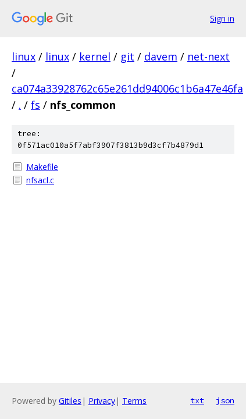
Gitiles (70, 400)
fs (35, 105)
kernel (94, 56)
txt (197, 400)
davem (160, 56)
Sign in (222, 18)
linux (23, 56)
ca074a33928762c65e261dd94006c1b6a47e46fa (127, 88)
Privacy (101, 400)
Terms (134, 400)
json (225, 400)
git (127, 56)
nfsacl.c (40, 180)
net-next (208, 56)
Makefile (42, 166)
